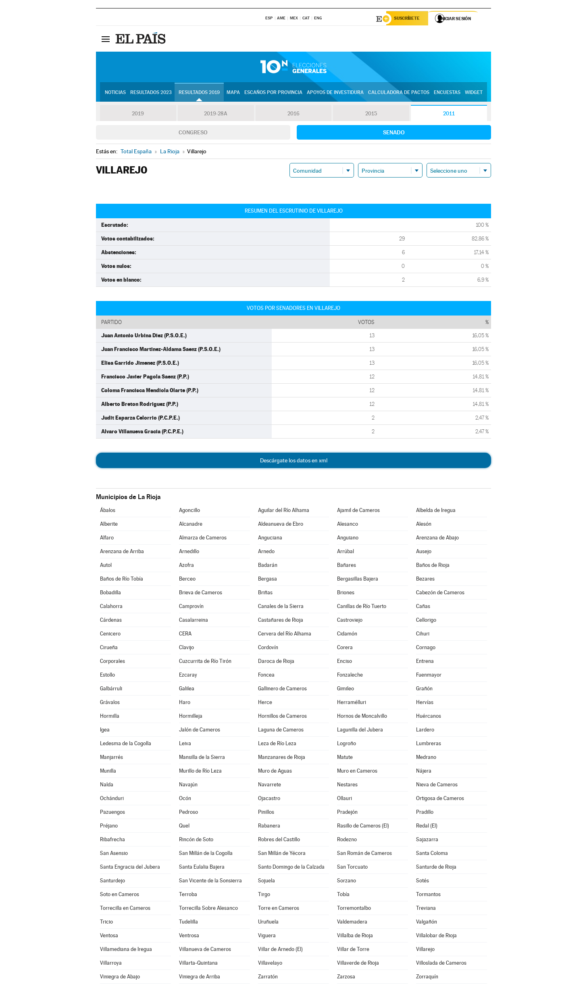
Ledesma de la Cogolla (125, 745)
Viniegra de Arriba (199, 978)
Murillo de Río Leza (200, 772)
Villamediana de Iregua (126, 950)
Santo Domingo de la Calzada (291, 868)
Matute (345, 758)
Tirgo (264, 895)
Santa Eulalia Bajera (202, 868)
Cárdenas (111, 621)
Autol (106, 566)
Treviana (426, 909)
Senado (394, 133)
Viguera (267, 937)
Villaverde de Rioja (358, 964)
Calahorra (111, 607)
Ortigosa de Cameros (440, 799)
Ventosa (109, 937)
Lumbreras (428, 745)
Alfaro (107, 539)
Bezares (425, 580)
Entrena (425, 662)
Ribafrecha (112, 841)
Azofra (186, 566)
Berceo (187, 580)
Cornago (425, 649)
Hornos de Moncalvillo (362, 717)
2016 (293, 114)
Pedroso (188, 813)
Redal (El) (426, 827)
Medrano (426, 758)
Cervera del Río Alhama (284, 635)
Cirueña (109, 649)
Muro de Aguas (275, 772)
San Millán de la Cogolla (206, 854)
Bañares (346, 566)
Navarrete (269, 786)
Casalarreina (193, 621)
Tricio (106, 923)
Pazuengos (112, 813)
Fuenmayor (428, 676)
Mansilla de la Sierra (202, 758)
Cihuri (422, 635)
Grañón (424, 690)
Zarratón (268, 978)
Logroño (346, 745)
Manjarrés (111, 758)
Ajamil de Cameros (358, 511)
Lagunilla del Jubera (360, 731)
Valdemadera (352, 923)
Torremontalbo (354, 909)
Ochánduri (112, 799)
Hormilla (109, 717)
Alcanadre (190, 525)
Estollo (107, 676)
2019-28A (216, 114)
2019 (137, 114)
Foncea (266, 676)
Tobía (343, 895)
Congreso (193, 133)
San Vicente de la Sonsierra (210, 882)
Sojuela (266, 882)
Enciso (344, 662)
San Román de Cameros (364, 854)
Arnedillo (189, 553)
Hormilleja (190, 717)
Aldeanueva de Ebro (280, 525)
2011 (449, 114)
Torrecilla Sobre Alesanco (208, 909)
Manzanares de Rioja (281, 758)
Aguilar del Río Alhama (283, 511)
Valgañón (426, 923)
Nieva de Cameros (437, 786)
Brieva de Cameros (200, 594)
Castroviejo (349, 621)
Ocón (185, 799)
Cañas (423, 607)
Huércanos (428, 717)
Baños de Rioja (433, 566)
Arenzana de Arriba (122, 553)
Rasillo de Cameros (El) (363, 827)
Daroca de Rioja (276, 662)
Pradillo (424, 813)
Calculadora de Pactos (398, 93)
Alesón (423, 525)
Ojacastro (269, 799)
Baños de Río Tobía (121, 580)
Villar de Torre (353, 950)
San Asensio (114, 854)
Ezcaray (188, 676)
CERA (185, 635)
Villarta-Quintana (198, 964)
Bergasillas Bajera (357, 580)
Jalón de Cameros (199, 731)
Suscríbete (409, 19)
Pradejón (347, 813)
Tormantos (428, 895)
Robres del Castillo (279, 841)
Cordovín (268, 649)
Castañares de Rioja (280, 621)
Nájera (423, 772)
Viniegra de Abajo (120, 978)
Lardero (425, 731)
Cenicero (110, 635)
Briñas (265, 594)
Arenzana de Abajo (437, 539)
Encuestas (447, 93)
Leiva (185, 745)
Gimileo (345, 690)
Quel (184, 827)
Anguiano (347, 539)
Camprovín (191, 607)
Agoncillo (189, 511)
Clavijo (186, 649)
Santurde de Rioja (436, 868)
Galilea (186, 690)
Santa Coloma (432, 854)
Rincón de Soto (196, 841)
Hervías (424, 703)
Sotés (422, 882)
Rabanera (269, 827)
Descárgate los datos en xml (293, 461)
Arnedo (266, 553)
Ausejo (423, 553)
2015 (371, 114)
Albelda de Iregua (436, 511)
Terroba (188, 895)
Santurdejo (112, 882)
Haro (184, 703)
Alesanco (347, 525)
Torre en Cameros (278, 909)
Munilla (108, 772)
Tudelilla (188, 923)
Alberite (109, 525)
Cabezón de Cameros (440, 594)
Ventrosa (189, 937)
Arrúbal (345, 553)
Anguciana (270, 539)
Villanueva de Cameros (205, 950)
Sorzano (346, 882)
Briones (345, 594)
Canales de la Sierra (281, 607)
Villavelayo (270, 964)
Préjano (109, 827)
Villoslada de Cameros (441, 964)
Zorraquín (427, 978)
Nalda (106, 786)
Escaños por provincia (273, 93)
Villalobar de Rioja (436, 937)
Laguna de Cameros (281, 731)
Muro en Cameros (357, 772)
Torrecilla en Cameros (125, 909)
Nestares (347, 786)
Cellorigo (426, 621)
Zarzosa (346, 978)
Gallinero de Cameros (282, 690)
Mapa (233, 93)
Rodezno (347, 841)
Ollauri (344, 799)
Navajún (188, 786)
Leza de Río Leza (277, 745)
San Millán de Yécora (282, 854)
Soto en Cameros (119, 895)
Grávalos (110, 703)
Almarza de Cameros (203, 539)
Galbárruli (111, 690)
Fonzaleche (350, 676)
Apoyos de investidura (335, 93)
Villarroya (111, 964)
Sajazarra (427, 841)
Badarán (267, 566)
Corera (345, 649)
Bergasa (267, 580)
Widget (474, 93)
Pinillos (266, 813)
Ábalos (107, 511)
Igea (105, 731)
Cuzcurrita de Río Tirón (205, 662)
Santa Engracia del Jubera (130, 868)
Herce (265, 703)
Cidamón (347, 635)
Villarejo (425, 950)
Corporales (112, 662)
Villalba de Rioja (355, 937)
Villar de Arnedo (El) (280, 950)
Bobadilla (110, 594)
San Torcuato (352, 868)
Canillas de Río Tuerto (361, 607)
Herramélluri (351, 703)
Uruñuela (268, 923)
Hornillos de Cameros (282, 717)
